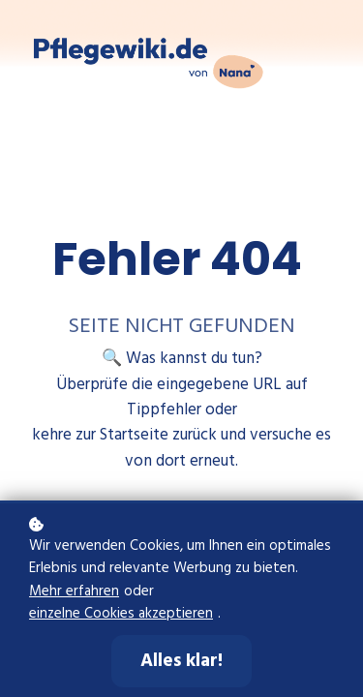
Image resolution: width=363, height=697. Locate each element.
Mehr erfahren (74, 592)
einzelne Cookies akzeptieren (121, 614)
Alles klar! (181, 661)
